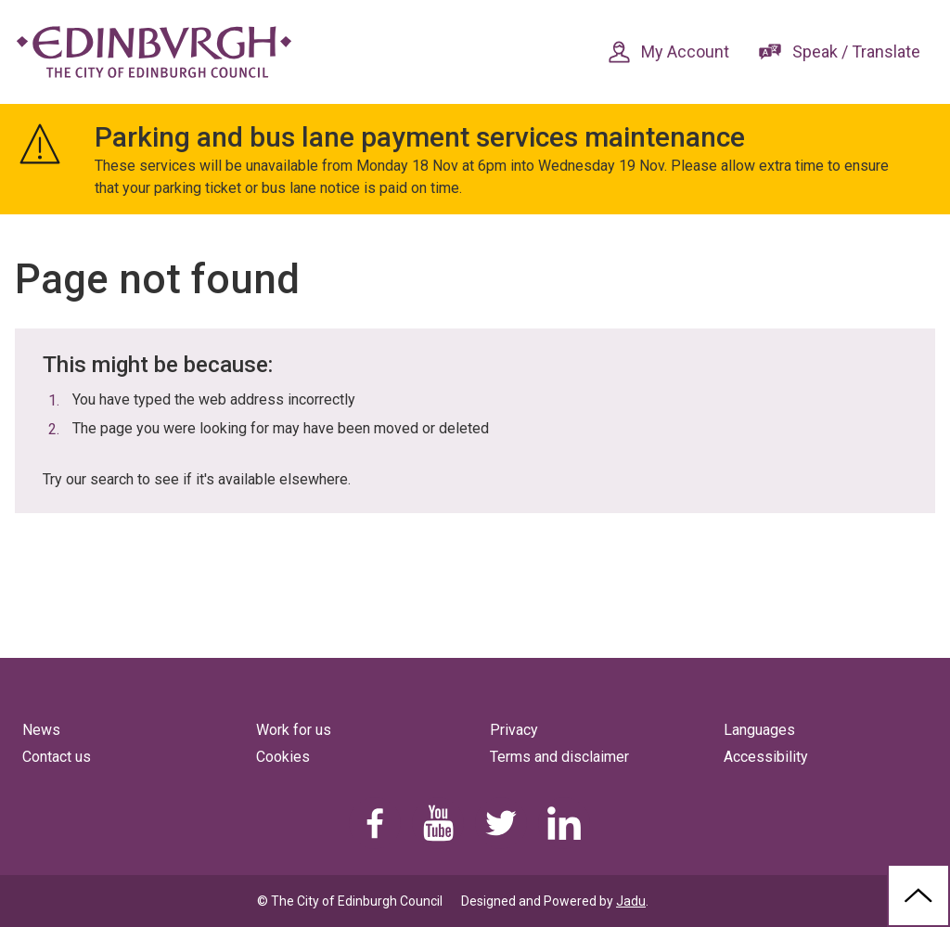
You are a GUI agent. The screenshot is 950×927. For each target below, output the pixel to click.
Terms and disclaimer (559, 757)
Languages (759, 730)
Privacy (514, 730)
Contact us (56, 757)
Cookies (283, 757)
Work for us (293, 730)
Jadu (631, 901)
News (41, 730)
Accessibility (766, 757)
